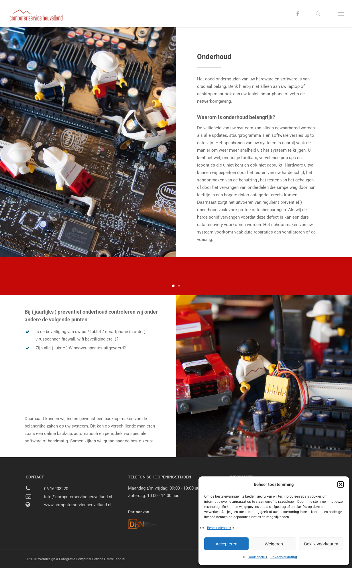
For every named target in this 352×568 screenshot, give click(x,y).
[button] (340, 484)
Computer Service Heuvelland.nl (100, 559)
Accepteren (226, 543)
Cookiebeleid (258, 557)
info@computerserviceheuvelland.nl (78, 496)
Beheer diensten (219, 528)
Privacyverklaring (283, 557)
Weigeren (274, 543)
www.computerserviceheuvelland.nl (77, 504)
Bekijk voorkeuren (321, 543)
